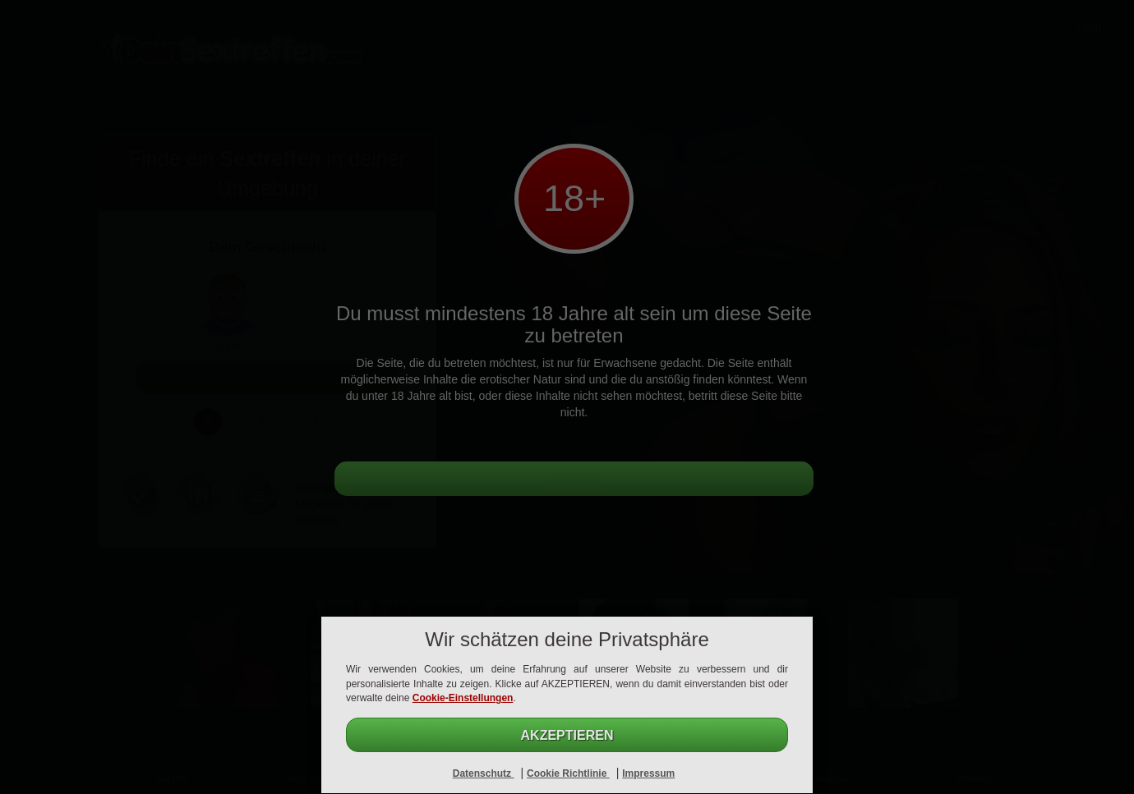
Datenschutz (483, 773)
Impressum (648, 773)
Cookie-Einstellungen (463, 698)
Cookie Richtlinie (568, 773)
